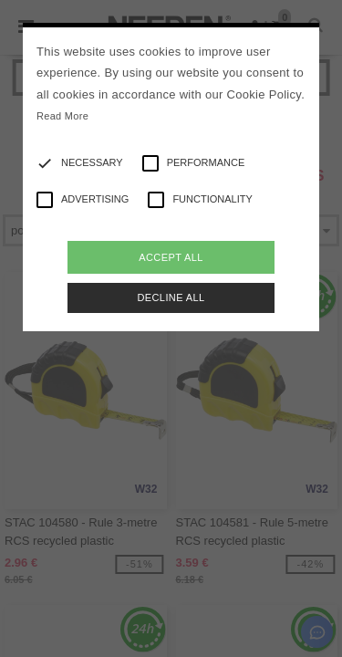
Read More (62, 115)
